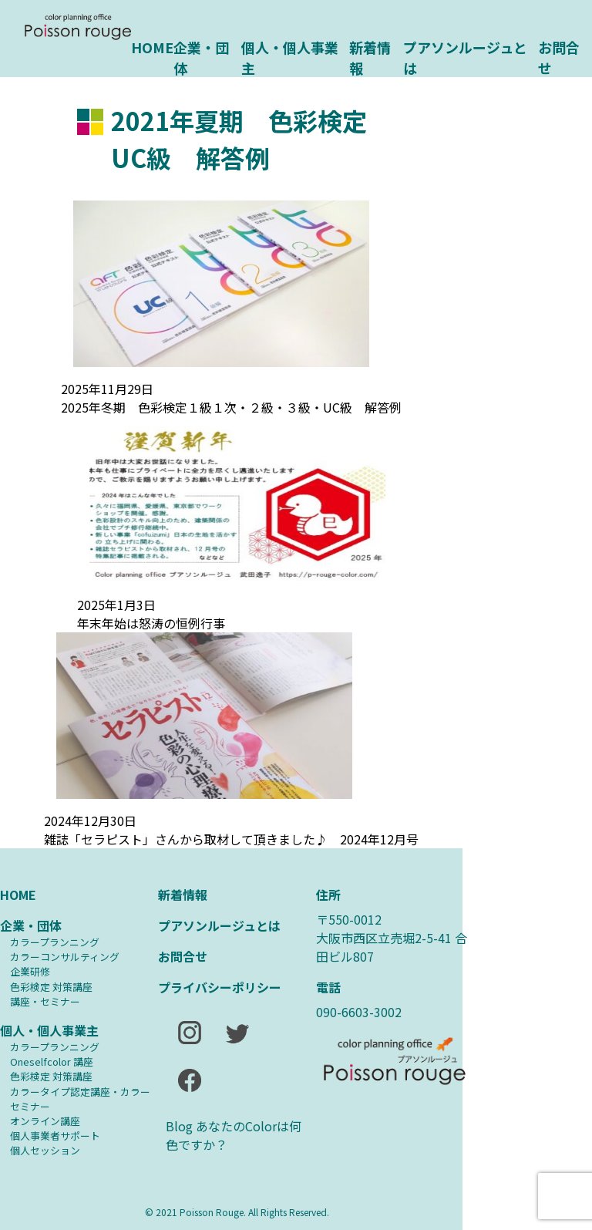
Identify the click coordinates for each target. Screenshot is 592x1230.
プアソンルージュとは (465, 56)
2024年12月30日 (90, 820)
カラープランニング (54, 942)
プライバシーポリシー (219, 987)
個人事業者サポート (55, 1135)
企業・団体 (201, 56)
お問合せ (559, 56)
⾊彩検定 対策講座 (51, 986)
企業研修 (30, 971)
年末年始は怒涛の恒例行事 (151, 623)
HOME (152, 47)
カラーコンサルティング (64, 956)
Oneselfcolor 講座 (51, 1061)
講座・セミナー (45, 1001)
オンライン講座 (45, 1121)
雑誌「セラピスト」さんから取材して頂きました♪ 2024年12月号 (231, 839)
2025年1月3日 (116, 604)
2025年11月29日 (107, 388)
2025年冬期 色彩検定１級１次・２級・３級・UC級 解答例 (231, 407)
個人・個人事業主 (289, 56)
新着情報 (370, 56)
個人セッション (45, 1150)
